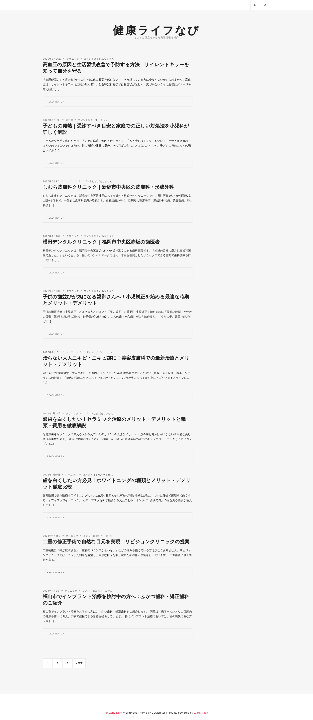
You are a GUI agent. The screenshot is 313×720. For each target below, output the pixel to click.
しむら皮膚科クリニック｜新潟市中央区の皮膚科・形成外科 (108, 187)
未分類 (69, 120)
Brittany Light (113, 712)
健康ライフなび (156, 30)
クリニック (72, 58)
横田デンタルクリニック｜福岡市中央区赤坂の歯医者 (101, 242)
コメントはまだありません (99, 58)
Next (79, 663)
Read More (55, 101)
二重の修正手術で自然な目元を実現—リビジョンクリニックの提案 (116, 541)
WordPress (201, 712)
